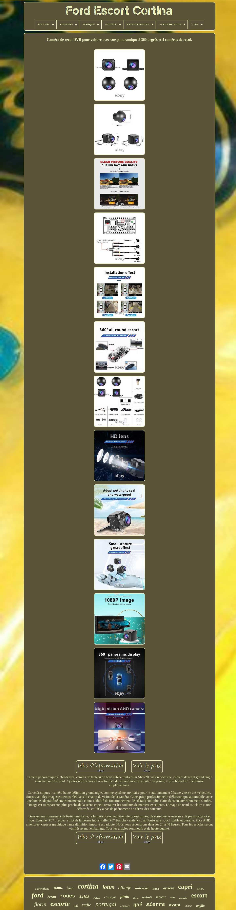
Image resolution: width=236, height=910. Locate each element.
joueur (156, 888)
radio (87, 904)
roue (172, 897)
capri (185, 886)
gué (138, 904)
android (147, 897)
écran (51, 897)
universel (142, 888)
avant (174, 904)
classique (110, 897)
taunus (188, 905)
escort (199, 895)
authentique (42, 888)
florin (40, 904)
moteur (161, 897)
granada (183, 898)
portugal (105, 904)
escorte (60, 903)
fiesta (135, 898)
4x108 (84, 896)
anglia (200, 905)
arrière (168, 888)
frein (70, 888)
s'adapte (96, 898)
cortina (88, 886)
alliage (124, 887)
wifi (76, 905)
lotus (108, 887)
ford (37, 895)
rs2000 (200, 889)
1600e (57, 888)
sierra (155, 905)
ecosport (125, 905)
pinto (124, 896)
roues (67, 896)
